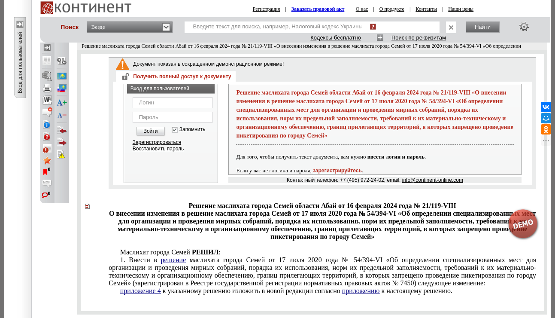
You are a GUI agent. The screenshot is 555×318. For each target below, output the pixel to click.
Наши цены (460, 9)
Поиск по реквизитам (418, 37)
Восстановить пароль (158, 149)
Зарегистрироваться (157, 142)
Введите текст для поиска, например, (278, 26)
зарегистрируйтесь (337, 171)
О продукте (391, 9)
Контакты (426, 9)
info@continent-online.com (432, 180)
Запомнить (192, 129)
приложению (361, 290)
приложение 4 (140, 290)
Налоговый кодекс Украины (327, 26)
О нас (362, 9)
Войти (150, 131)
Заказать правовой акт (318, 9)
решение (173, 259)
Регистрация (266, 9)
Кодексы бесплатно (335, 37)
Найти (483, 27)
